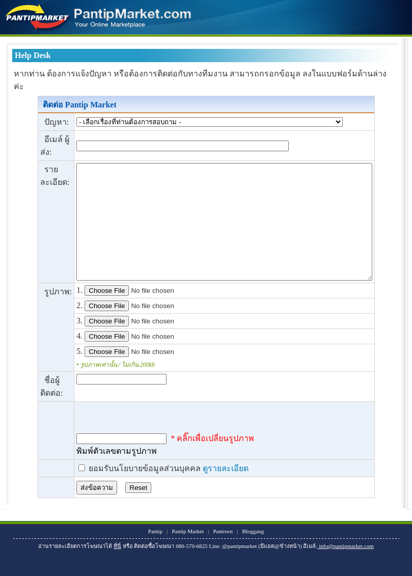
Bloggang (253, 554)
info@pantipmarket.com (346, 569)
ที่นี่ (117, 569)
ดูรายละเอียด (207, 491)
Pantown (223, 554)
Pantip (155, 554)
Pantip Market (188, 554)
